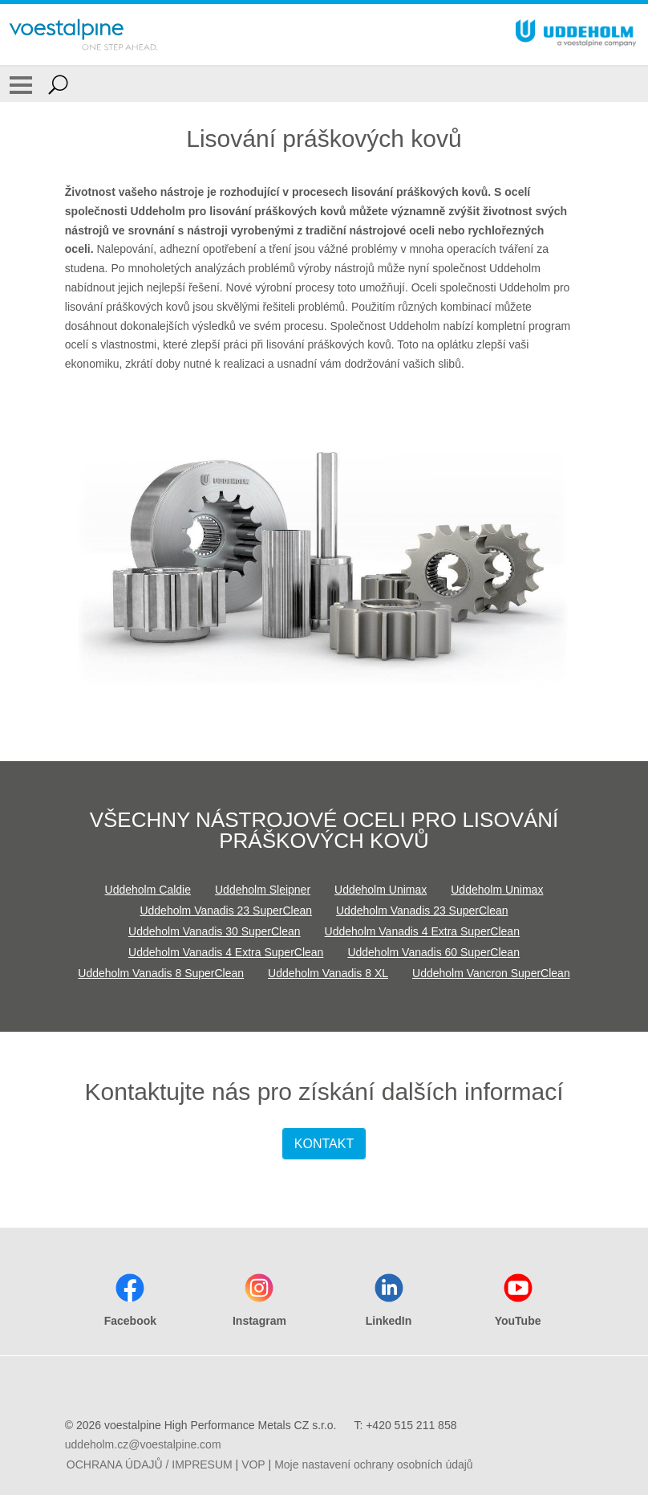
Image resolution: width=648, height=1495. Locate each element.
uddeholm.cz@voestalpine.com (143, 1444)
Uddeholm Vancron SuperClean (491, 973)
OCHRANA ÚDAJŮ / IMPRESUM (150, 1464)
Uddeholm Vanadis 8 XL (328, 973)
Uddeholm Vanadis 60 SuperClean (433, 952)
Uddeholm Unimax (380, 889)
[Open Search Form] (58, 84)
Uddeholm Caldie (148, 889)
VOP (253, 1464)
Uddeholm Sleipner (262, 889)
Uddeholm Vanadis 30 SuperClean (214, 931)
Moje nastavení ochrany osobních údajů (373, 1464)
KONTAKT (324, 1144)
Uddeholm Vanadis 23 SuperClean (226, 910)
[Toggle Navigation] (21, 84)
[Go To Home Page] (83, 34)
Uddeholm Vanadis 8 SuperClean (161, 973)
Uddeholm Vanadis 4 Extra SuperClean (422, 931)
